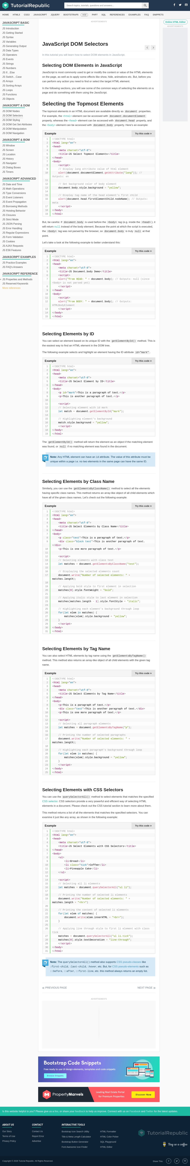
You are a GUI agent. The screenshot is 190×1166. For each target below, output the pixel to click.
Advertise (36, 1141)
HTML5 (16, 14)
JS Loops (7, 90)
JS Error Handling (12, 228)
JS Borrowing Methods (14, 206)
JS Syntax (8, 37)
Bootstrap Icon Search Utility (75, 1131)
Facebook (134, 1111)
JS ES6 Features (11, 250)
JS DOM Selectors (12, 115)
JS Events (8, 59)
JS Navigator (9, 163)
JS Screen (8, 150)
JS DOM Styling (11, 120)
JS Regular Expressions (15, 232)
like (56, 1111)
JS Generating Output (14, 46)
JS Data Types (10, 50)
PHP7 (95, 14)
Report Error (38, 1136)
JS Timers (7, 172)
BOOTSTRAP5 (71, 14)
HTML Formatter (108, 1131)
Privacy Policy (9, 1141)
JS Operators (9, 55)
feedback (80, 1111)
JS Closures (9, 215)
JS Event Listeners (12, 197)
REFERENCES (117, 14)
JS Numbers (9, 68)
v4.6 (84, 15)
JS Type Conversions (14, 193)
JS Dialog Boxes (11, 167)
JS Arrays (7, 81)
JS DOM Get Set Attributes (17, 124)
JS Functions (9, 94)
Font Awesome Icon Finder (75, 1147)
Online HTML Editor (175, 22)
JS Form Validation (12, 237)
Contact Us (37, 1131)
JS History (8, 158)
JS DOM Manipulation (14, 128)
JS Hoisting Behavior (14, 210)
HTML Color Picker (109, 1136)
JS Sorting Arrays (12, 85)
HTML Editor (106, 1147)
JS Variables (9, 41)
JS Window (8, 145)
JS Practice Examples (14, 262)
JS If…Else (8, 72)
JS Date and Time (12, 184)
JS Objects (8, 99)
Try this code (143, 133)
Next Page (145, 987)
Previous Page (56, 987)
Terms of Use (8, 1136)
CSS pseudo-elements (125, 966)
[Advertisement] (99, 30)
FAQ (146, 14)
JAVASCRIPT (40, 14)
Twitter (149, 1111)
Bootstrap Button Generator (75, 1142)
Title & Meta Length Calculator (76, 1136)
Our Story (7, 1131)
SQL (103, 14)
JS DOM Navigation (13, 133)
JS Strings (8, 63)
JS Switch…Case (12, 77)
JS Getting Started (12, 33)
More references (11, 288)
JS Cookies (8, 241)
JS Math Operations (13, 188)
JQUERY (55, 14)
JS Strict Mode (10, 219)
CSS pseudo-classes (129, 962)
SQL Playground (108, 1142)
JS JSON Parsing (12, 223)
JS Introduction (10, 28)
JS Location (8, 154)
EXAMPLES (134, 14)
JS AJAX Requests (12, 245)
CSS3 (27, 14)
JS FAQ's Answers (12, 267)
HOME (5, 14)
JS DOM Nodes (11, 111)
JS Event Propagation (14, 201)
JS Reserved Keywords (15, 283)
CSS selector (49, 801)
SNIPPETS (158, 14)
